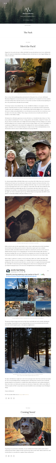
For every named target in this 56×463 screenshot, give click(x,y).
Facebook (27, 395)
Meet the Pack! (28, 46)
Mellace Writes (30, 20)
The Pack (28, 42)
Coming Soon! (28, 413)
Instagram (21, 395)
